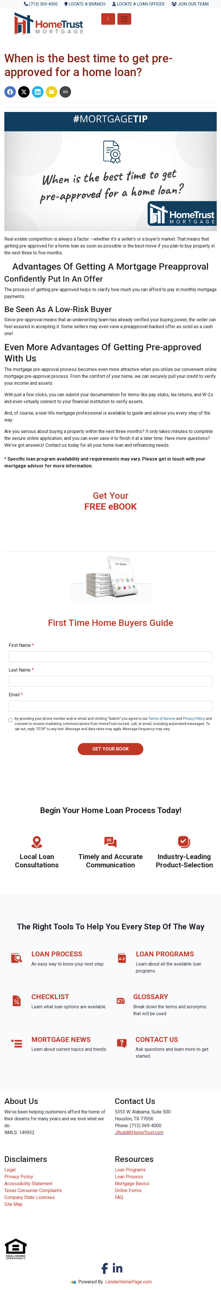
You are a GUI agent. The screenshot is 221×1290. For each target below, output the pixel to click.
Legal (10, 1170)
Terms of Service (161, 719)
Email (16, 694)
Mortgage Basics (132, 1183)
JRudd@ (123, 1132)
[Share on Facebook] (10, 92)
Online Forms (128, 1190)
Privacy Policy (194, 719)
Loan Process (129, 1176)
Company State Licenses (29, 1197)
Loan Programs (130, 1170)
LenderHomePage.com (128, 1282)
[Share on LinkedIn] (37, 92)
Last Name (21, 670)
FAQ (119, 1197)
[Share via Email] (51, 92)
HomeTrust (143, 1132)
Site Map (13, 1204)
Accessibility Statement (28, 1183)
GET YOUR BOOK (110, 749)
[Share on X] (24, 92)
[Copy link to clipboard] (65, 92)
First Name (21, 645)
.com (158, 1132)
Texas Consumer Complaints (33, 1190)
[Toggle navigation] (124, 19)
